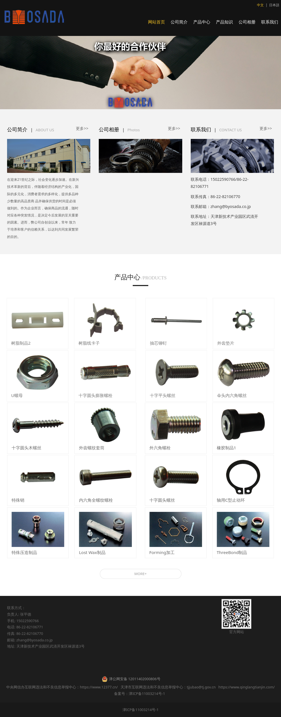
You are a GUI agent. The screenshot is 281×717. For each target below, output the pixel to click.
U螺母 (12, 395)
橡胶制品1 (226, 447)
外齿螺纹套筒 (91, 447)
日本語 (274, 5)
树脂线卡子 (84, 343)
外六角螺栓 (160, 447)
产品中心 (201, 22)
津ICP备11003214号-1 (141, 709)
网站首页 (156, 22)
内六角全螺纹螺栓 (96, 500)
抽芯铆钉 (163, 343)
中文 (260, 5)
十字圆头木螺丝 (26, 447)
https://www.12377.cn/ (99, 687)
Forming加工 (162, 552)
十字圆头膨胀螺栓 (91, 395)
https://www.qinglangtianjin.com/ (246, 687)
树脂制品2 (16, 343)
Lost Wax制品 (92, 552)
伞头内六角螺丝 (237, 395)
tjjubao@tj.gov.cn (201, 687)
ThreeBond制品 (232, 552)
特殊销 (18, 500)
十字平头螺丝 (167, 395)
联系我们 (269, 22)
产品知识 (224, 22)
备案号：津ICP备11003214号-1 (140, 693)
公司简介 (179, 22)
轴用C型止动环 (231, 500)
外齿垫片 (230, 343)
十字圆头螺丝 (162, 500)
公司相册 (247, 22)
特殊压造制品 (24, 552)
